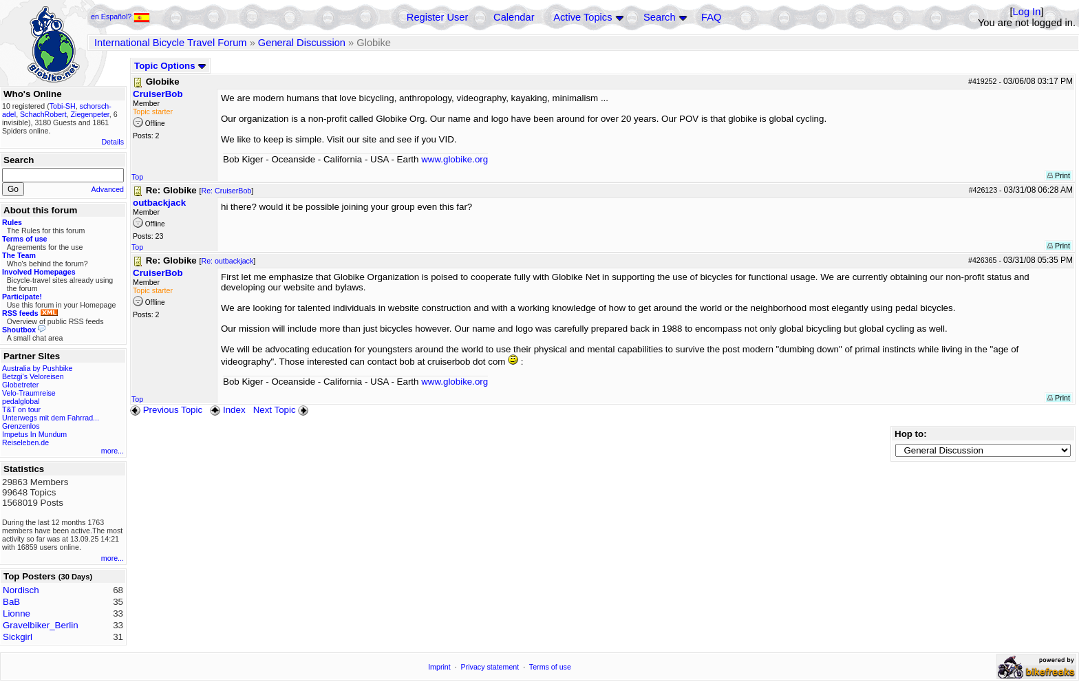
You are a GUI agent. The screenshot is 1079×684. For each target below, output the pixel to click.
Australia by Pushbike (37, 368)
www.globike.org (454, 159)
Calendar (513, 17)
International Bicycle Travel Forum (170, 42)
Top (137, 177)
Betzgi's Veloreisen (33, 376)
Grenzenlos (21, 426)
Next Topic (282, 410)
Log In (1027, 11)
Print (1058, 175)
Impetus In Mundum (34, 434)
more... (112, 451)
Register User (438, 17)
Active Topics (582, 17)
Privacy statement (490, 667)
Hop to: (911, 434)
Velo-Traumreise (29, 393)
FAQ (711, 17)
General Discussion (301, 42)
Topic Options (170, 66)
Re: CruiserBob (226, 190)
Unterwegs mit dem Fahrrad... (50, 418)
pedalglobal (21, 401)
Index (227, 410)
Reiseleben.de (25, 442)
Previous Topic (166, 410)
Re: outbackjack (227, 261)
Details (112, 142)
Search (659, 17)
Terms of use (550, 667)
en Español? (120, 16)
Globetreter (20, 385)
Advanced (108, 189)
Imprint (439, 667)
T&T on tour (21, 409)
